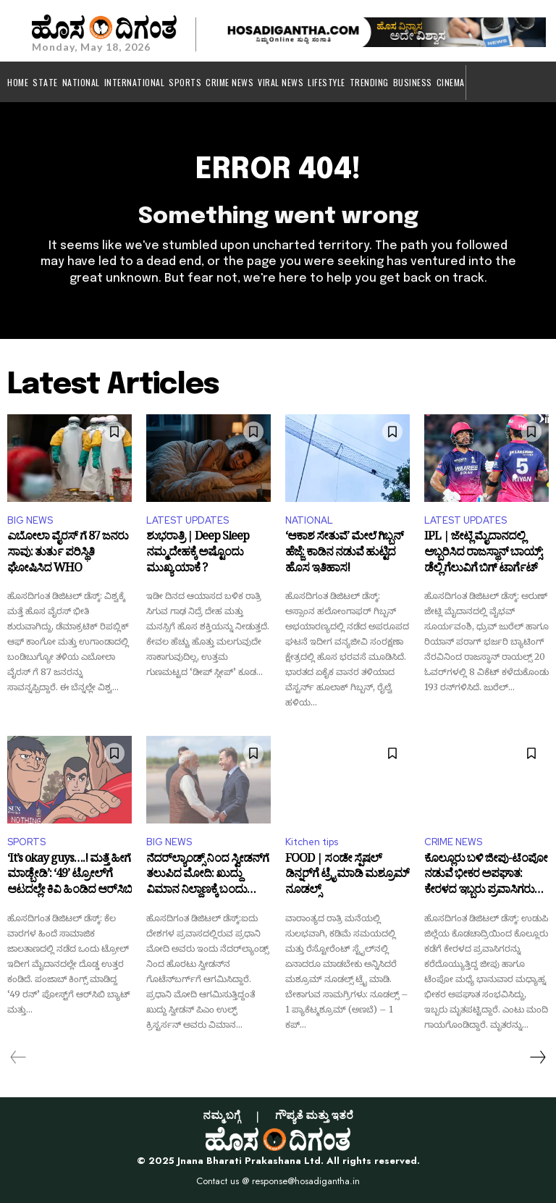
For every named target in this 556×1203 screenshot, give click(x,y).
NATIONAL (309, 520)
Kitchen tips (311, 842)
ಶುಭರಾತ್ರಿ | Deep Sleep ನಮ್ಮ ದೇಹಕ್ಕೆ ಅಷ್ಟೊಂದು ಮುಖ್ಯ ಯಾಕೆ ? (197, 556)
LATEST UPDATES (187, 520)
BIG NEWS (30, 520)
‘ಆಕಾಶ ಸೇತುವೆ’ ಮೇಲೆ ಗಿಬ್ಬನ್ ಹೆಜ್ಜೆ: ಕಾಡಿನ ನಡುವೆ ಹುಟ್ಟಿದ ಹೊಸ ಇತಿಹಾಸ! (344, 556)
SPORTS (26, 842)
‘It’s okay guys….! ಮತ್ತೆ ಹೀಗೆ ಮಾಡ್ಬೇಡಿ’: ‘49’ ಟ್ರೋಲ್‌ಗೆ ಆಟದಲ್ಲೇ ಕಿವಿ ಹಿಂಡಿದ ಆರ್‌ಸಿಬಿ (69, 878)
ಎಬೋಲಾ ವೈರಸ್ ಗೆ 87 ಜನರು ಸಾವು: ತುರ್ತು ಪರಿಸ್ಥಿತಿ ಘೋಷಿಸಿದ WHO (67, 556)
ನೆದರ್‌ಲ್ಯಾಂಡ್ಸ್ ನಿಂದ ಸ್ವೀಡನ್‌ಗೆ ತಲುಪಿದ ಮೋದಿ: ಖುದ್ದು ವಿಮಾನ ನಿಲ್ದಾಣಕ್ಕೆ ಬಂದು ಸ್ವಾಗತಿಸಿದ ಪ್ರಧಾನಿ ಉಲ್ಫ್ (207, 878)
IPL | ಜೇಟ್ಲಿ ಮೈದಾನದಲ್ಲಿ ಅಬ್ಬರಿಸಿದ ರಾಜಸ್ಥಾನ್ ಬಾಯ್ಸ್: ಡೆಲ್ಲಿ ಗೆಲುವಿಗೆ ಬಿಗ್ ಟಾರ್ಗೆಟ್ (483, 556)
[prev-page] (18, 1057)
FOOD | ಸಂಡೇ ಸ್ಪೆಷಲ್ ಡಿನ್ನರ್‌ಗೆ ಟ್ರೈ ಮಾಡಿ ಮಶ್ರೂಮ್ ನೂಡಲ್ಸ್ (347, 878)
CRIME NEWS (453, 842)
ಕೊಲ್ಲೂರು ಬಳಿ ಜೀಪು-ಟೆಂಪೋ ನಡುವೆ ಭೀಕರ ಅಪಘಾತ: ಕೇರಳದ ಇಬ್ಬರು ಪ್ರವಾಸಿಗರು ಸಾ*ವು (485, 878)
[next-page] (537, 1057)
